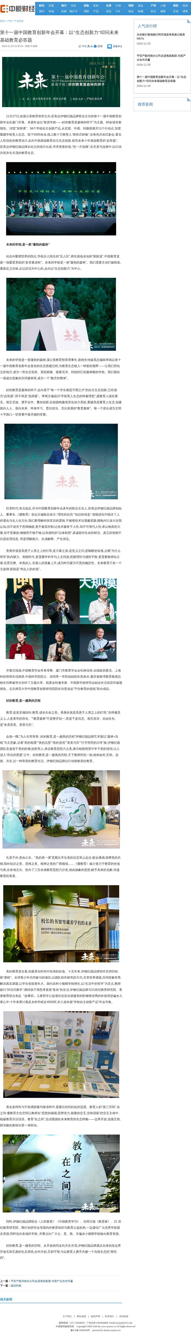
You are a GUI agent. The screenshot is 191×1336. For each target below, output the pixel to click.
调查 (185, 11)
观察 (163, 11)
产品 (96, 11)
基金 (140, 5)
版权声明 (95, 1316)
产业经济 (18, 21)
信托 (108, 11)
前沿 (153, 11)
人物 (163, 5)
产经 (9, 21)
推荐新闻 (145, 104)
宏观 (51, 5)
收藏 (140, 11)
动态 (73, 5)
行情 (118, 5)
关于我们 (67, 1316)
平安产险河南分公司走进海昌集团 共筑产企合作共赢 (42, 1281)
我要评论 (117, 46)
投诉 (185, 5)
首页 (2, 21)
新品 (131, 11)
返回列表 (16, 1285)
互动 (175, 11)
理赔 (86, 11)
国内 (41, 11)
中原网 (33, 46)
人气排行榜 (147, 26)
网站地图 (81, 1316)
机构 (64, 11)
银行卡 (74, 11)
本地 (51, 11)
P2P (118, 11)
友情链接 (123, 1316)
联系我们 (109, 1316)
